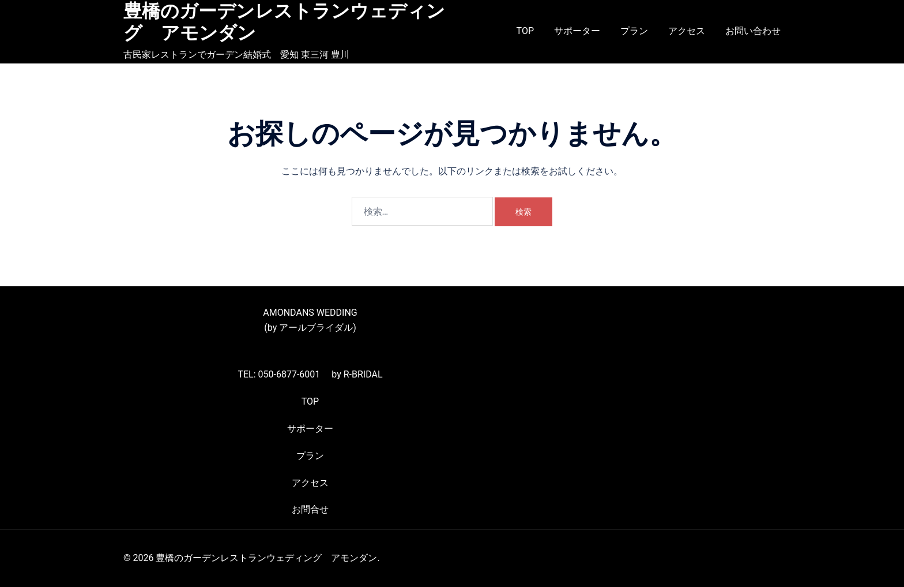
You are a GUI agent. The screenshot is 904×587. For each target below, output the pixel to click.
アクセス (686, 30)
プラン (634, 30)
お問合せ (310, 509)
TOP (525, 30)
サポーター (577, 30)
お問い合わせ (753, 30)
